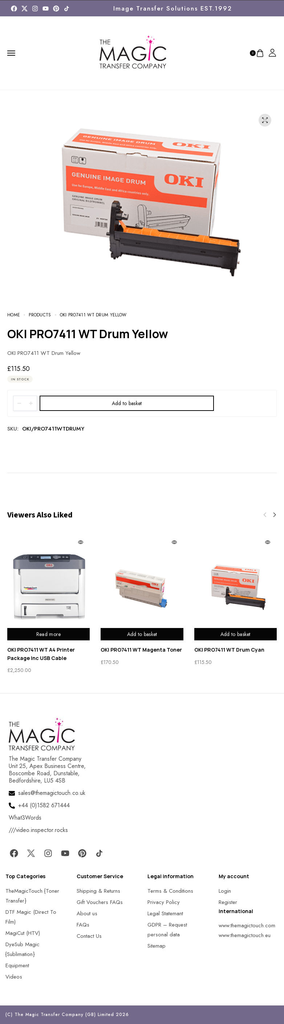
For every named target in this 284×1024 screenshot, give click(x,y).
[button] (274, 515)
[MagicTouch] (67, 8)
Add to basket (127, 403)
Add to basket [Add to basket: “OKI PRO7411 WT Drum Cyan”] (235, 634)
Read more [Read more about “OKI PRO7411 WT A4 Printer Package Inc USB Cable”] (48, 634)
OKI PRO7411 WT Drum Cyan (229, 649)
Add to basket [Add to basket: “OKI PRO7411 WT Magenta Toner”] (142, 634)
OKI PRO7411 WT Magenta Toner (141, 649)
